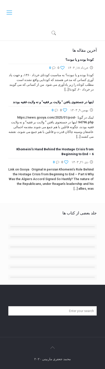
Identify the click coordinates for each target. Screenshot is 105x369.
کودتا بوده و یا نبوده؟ (79, 60)
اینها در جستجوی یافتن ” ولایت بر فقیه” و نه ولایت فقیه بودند (53, 102)
